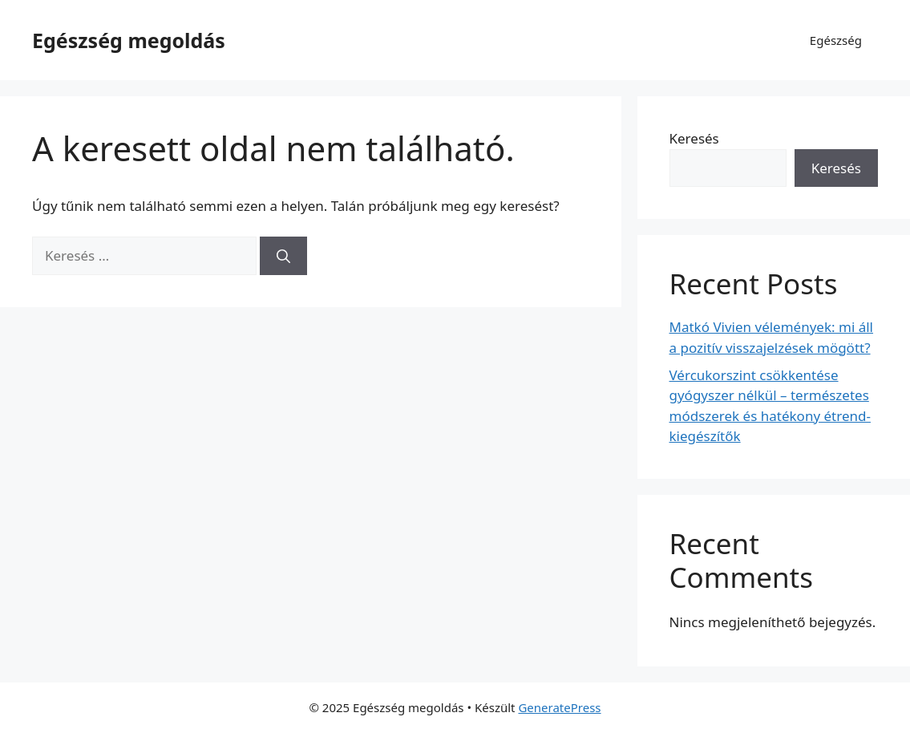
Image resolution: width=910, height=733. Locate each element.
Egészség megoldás (128, 40)
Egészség (836, 40)
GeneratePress (559, 707)
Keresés (694, 138)
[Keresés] (283, 256)
